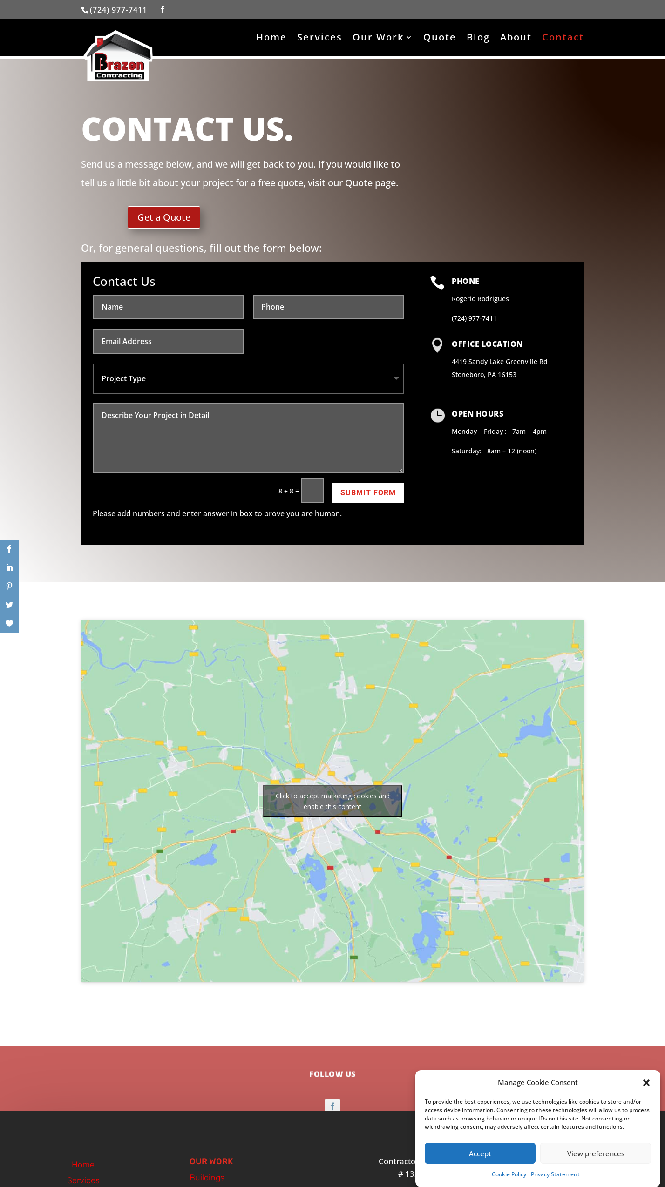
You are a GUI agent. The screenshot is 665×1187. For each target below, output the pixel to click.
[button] (646, 1082)
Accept (480, 1153)
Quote (439, 38)
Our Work (378, 38)
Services (319, 38)
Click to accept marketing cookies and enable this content (333, 801)
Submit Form (368, 492)
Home (271, 38)
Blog (478, 38)
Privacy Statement (555, 1174)
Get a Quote (163, 217)
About (516, 38)
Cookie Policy (509, 1174)
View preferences (595, 1153)
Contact (563, 38)
